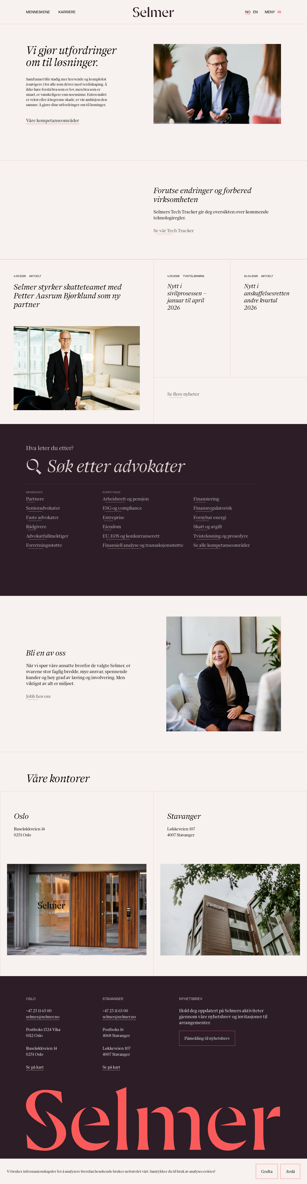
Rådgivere (36, 526)
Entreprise (113, 517)
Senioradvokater (43, 508)
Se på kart (35, 1067)
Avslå (290, 1171)
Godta (266, 1171)
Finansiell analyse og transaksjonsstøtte (143, 545)
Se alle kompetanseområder (221, 545)
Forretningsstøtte (44, 545)
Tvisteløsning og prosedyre (220, 536)
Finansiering (206, 499)
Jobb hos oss (38, 696)
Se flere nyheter (183, 394)
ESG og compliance (122, 508)
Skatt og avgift (207, 526)
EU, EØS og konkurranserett (131, 536)
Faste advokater (42, 517)
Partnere (35, 499)
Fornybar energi (209, 517)
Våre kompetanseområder (52, 120)
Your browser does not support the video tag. (83, 210)
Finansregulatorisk (212, 508)
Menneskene (38, 12)
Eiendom (112, 526)
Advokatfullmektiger (47, 536)
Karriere (66, 12)
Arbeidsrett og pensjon (126, 499)
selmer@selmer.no (42, 1016)
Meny (273, 12)
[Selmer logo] (153, 12)
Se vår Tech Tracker (174, 230)
